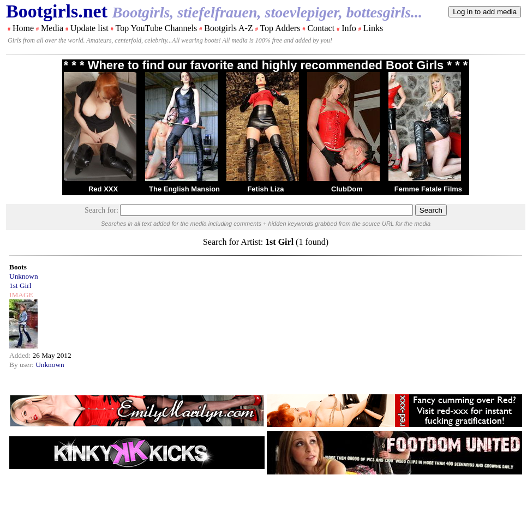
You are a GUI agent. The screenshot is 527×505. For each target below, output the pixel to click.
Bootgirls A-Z (228, 28)
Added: (21, 355)
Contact (320, 28)
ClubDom (347, 189)
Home (23, 28)
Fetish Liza (265, 189)
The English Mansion (184, 189)
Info (349, 28)
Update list (89, 28)
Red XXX (103, 189)
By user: (22, 364)
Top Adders (280, 28)
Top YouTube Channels (156, 28)
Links (373, 28)
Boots (18, 267)
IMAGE (21, 295)
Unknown (23, 276)
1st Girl (20, 285)
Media (52, 28)
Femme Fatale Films (428, 189)
